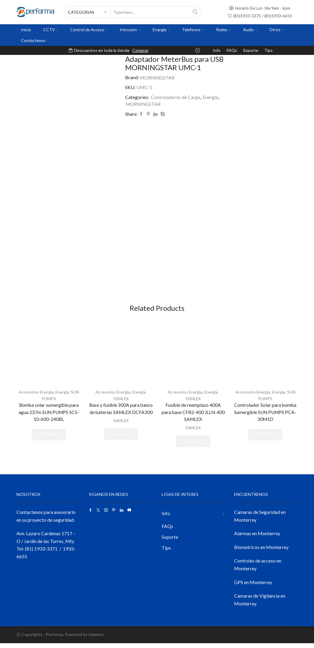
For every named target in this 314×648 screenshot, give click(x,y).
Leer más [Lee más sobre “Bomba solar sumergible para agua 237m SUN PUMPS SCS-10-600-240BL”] (49, 439)
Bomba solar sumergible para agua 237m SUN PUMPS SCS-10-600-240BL (49, 417)
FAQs (232, 50)
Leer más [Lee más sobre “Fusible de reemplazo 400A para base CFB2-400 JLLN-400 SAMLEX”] (193, 445)
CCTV (50, 29)
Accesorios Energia (36, 396)
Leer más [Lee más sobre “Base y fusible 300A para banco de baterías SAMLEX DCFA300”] (121, 438)
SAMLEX (121, 403)
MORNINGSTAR (158, 77)
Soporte (250, 50)
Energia (161, 29)
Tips (268, 50)
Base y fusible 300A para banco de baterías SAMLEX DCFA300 (121, 413)
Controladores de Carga (175, 97)
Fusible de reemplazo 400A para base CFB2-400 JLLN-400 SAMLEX (193, 417)
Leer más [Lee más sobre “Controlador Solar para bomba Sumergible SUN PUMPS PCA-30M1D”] (265, 439)
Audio (250, 29)
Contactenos (33, 40)
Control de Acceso (89, 29)
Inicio (26, 29)
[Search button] (195, 12)
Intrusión (130, 29)
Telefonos (193, 29)
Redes (223, 29)
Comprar (140, 50)
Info (217, 50)
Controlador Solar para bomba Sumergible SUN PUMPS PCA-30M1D (265, 417)
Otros (276, 29)
